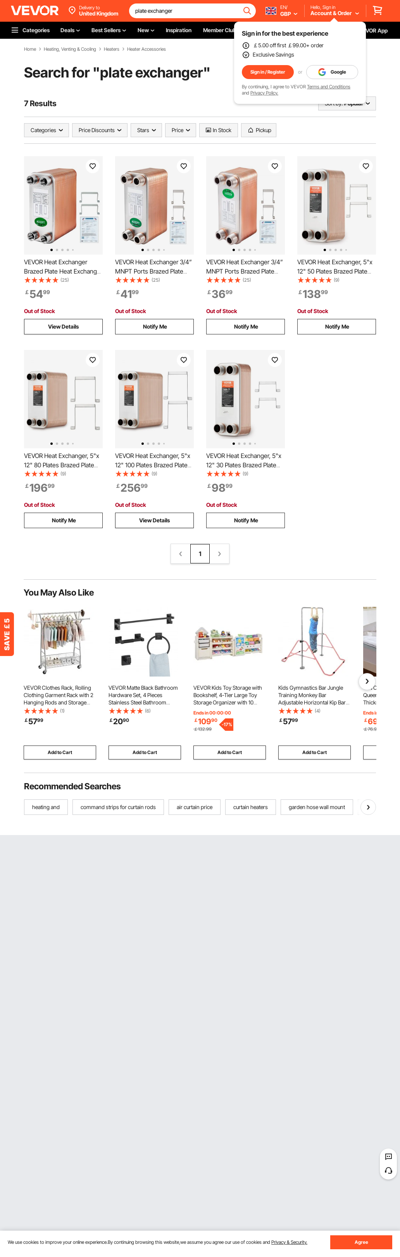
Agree (361, 1242)
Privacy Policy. (264, 93)
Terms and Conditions (328, 87)
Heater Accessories (146, 49)
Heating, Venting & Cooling (70, 49)
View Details (63, 326)
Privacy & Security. (289, 1242)
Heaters (111, 49)
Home (30, 49)
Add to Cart (60, 752)
